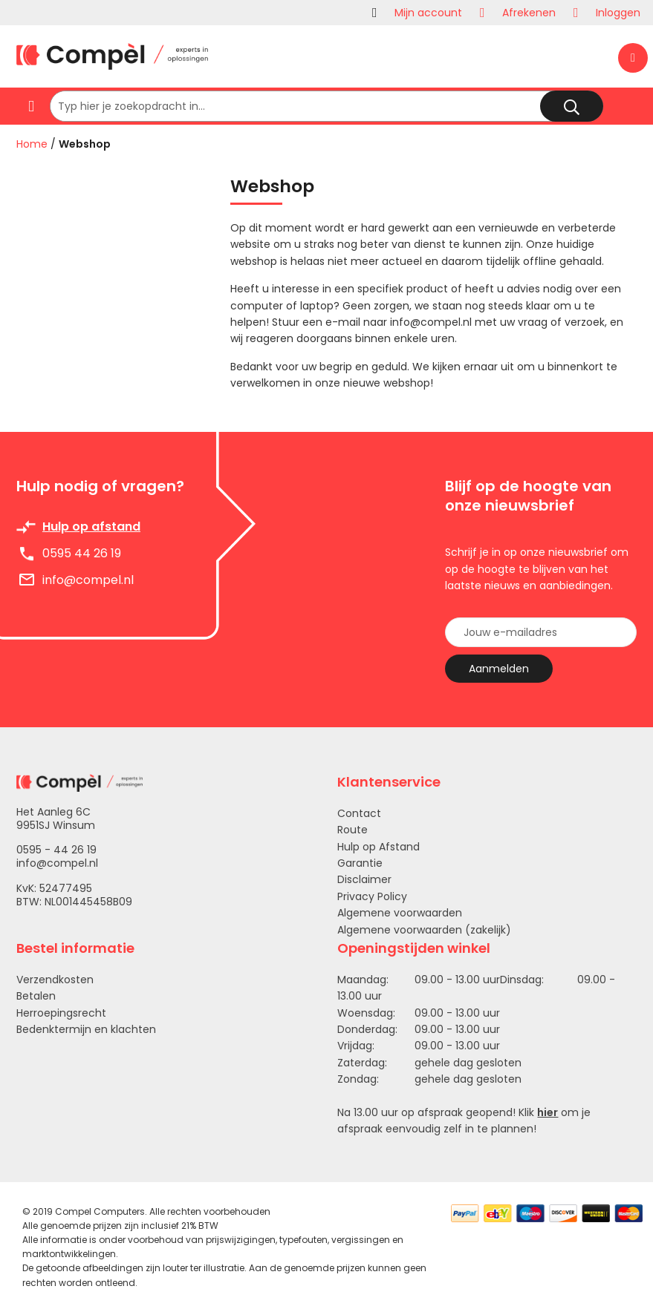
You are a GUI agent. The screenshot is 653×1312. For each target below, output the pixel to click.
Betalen (36, 995)
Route (352, 829)
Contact (359, 813)
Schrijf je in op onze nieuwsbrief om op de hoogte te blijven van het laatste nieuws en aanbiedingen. (536, 569)
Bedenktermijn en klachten (86, 1029)
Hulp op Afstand (378, 846)
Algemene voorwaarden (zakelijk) (424, 929)
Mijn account (428, 12)
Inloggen (618, 12)
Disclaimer (364, 879)
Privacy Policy (372, 896)
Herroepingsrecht (61, 1013)
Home (32, 144)
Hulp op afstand (91, 526)
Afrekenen (529, 12)
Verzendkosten (55, 979)
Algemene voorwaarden (399, 912)
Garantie (360, 863)
